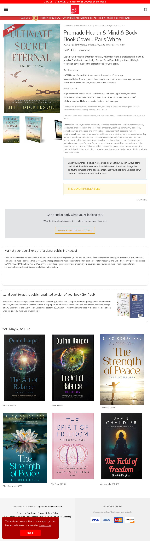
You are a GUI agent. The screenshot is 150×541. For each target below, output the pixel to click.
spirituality (95, 124)
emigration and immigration (91, 131)
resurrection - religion (133, 143)
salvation (67, 146)
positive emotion (106, 140)
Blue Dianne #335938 (12, 486)
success (108, 146)
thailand (74, 149)
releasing (105, 124)
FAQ (6, 516)
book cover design (117, 149)
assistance (68, 127)
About (12, 516)
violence (82, 149)
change (77, 127)
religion (107, 143)
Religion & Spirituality (116, 25)
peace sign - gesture (132, 137)
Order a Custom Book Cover (75, 230)
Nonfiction (68, 25)
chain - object (75, 124)
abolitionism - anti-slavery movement (126, 124)
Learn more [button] (45, 525)
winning (90, 149)
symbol (135, 146)
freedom (86, 124)
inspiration (106, 137)
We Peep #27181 (58, 484)
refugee (85, 143)
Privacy (41, 513)
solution (99, 146)
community (126, 127)
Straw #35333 (57, 405)
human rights (69, 137)
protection (68, 143)
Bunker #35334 (9, 405)
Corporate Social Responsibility (30, 516)
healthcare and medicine (110, 134)
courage (74, 131)
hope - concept (129, 134)
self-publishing (133, 149)
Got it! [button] (30, 533)
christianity (106, 127)
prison (117, 140)
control (67, 131)
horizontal (141, 134)
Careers (66, 516)
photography (69, 140)
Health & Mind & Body (84, 25)
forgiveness (69, 134)
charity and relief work (91, 127)
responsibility (117, 143)
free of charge (81, 134)
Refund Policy (52, 513)
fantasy (132, 131)
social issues (89, 146)
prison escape (127, 140)
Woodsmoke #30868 (109, 484)
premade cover (102, 149)
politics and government (87, 140)
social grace (77, 146)
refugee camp (96, 143)
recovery (77, 143)
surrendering (125, 146)
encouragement (111, 131)
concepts (136, 127)
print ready (74, 152)
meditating (117, 137)
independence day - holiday (88, 137)
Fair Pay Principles (53, 516)
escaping (124, 131)
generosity (93, 134)
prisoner (138, 140)
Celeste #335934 (107, 407)
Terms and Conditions (26, 513)
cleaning (116, 127)
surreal (115, 146)
